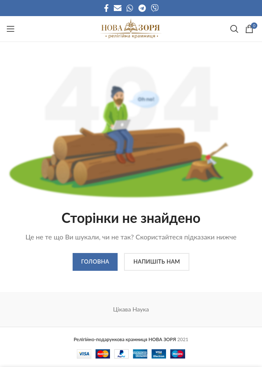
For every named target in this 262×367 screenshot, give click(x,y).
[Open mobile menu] (10, 28)
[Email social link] (117, 8)
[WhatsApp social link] (130, 8)
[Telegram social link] (142, 8)
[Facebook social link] (106, 8)
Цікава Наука (131, 309)
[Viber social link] (154, 8)
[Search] (233, 28)
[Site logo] (131, 28)
